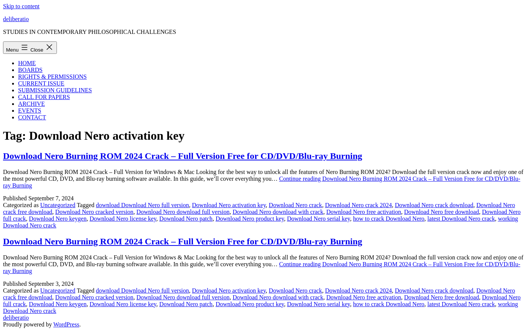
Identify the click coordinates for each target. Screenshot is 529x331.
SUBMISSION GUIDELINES (55, 90)
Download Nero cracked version (94, 212)
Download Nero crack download (434, 205)
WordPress (66, 324)
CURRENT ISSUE (41, 83)
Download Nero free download (441, 212)
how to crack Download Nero (388, 218)
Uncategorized (57, 205)
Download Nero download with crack (277, 212)
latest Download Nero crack (461, 218)
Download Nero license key (123, 218)
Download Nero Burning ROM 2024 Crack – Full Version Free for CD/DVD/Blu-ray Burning (182, 156)
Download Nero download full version (182, 212)
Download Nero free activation (363, 212)
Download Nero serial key (318, 218)
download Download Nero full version (142, 205)
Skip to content (21, 6)
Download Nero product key (250, 218)
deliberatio (16, 19)
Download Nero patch (186, 218)
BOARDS (30, 70)
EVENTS (29, 110)
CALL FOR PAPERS (44, 97)
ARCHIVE (31, 104)
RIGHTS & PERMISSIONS (52, 76)
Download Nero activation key (229, 205)
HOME (27, 63)
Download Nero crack (295, 205)
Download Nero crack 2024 (358, 205)
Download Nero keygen (58, 218)
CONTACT (32, 117)
